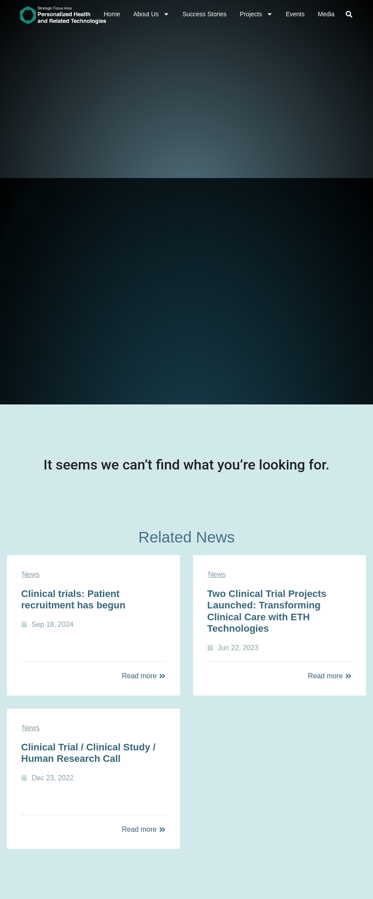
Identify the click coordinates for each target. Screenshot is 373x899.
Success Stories (205, 14)
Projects (256, 14)
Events (295, 14)
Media (326, 14)
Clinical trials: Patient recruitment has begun (73, 599)
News (31, 574)
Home (112, 14)
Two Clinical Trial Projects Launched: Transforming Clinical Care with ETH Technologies (266, 611)
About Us (151, 14)
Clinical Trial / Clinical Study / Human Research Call (88, 753)
